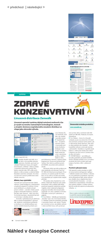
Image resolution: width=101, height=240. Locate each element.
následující (34, 7)
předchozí (17, 7)
